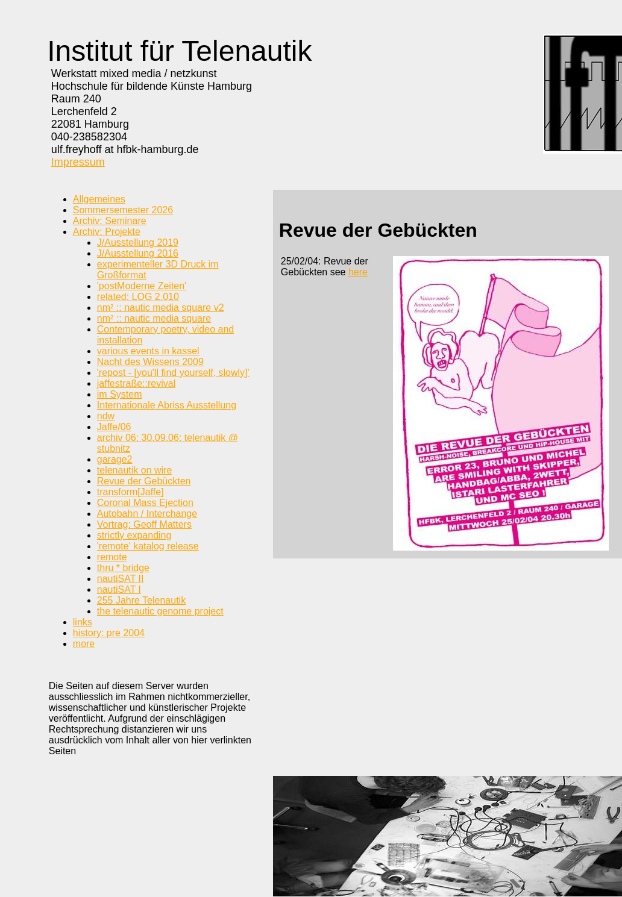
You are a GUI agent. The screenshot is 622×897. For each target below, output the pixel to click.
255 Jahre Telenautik (141, 600)
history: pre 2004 (109, 633)
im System (119, 394)
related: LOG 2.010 (138, 297)
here (358, 272)
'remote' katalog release (148, 546)
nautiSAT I (119, 589)
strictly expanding (134, 535)
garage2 (115, 459)
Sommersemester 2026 (123, 210)
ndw (106, 416)
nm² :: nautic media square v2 (160, 307)
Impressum (78, 162)
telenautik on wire (134, 470)
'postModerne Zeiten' (141, 286)
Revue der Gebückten (144, 481)
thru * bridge (123, 568)
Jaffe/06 (114, 427)
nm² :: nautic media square (154, 318)
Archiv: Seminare (109, 221)
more (84, 644)
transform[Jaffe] (130, 492)
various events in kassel (148, 351)
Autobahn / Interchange (147, 513)
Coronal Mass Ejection (145, 503)
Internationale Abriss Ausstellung (166, 405)
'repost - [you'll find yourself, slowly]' (173, 372)
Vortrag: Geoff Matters (144, 524)
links (82, 622)
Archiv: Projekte (106, 232)
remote (112, 557)
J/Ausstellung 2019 (137, 242)
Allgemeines (99, 199)
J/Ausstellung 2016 (137, 253)
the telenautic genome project (160, 611)
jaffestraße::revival (136, 383)
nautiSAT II (120, 579)
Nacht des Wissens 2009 (150, 362)
